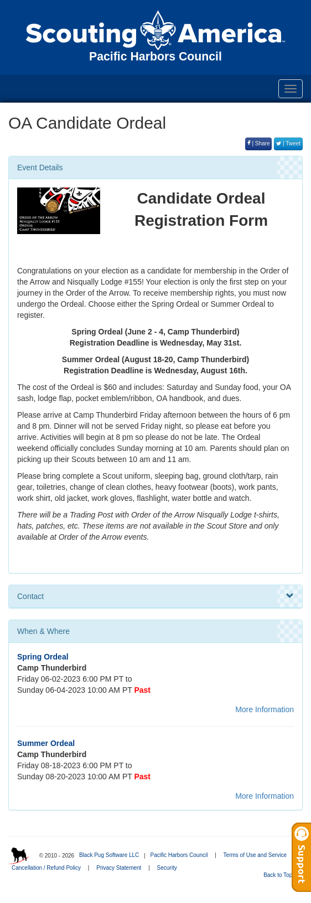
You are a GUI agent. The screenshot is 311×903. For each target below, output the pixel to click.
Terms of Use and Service (255, 855)
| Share (258, 143)
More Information (264, 709)
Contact (155, 596)
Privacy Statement (118, 868)
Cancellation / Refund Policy (46, 868)
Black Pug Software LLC (109, 855)
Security (167, 868)
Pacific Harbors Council (179, 855)
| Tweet (288, 143)
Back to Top (281, 875)
